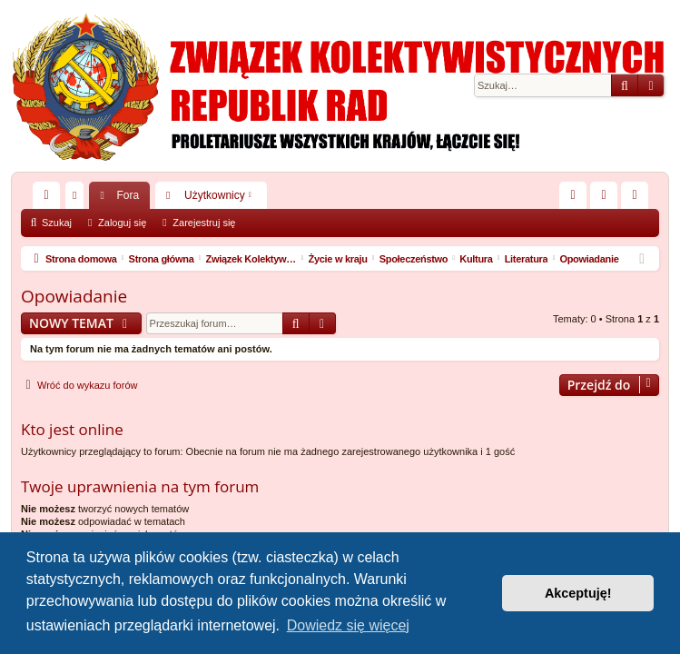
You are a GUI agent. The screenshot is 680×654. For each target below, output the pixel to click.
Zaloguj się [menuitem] (607, 199)
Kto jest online (72, 429)
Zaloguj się (122, 222)
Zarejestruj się (203, 222)
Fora (127, 195)
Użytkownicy (214, 195)
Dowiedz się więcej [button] (348, 625)
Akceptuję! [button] (578, 593)
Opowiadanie (74, 296)
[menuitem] (572, 195)
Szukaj (57, 222)
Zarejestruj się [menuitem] (638, 199)
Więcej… (50, 199)
